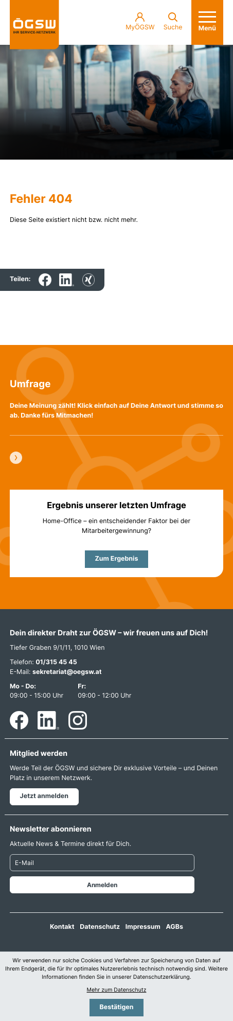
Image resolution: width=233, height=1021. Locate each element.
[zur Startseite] (34, 24)
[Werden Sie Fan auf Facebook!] (19, 720)
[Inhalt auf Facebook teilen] (45, 279)
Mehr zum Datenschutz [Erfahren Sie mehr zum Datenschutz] (117, 990)
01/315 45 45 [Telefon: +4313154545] (56, 662)
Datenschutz (100, 927)
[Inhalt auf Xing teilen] (88, 279)
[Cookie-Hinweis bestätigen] (116, 1007)
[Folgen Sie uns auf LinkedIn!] (48, 720)
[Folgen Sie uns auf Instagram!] (77, 720)
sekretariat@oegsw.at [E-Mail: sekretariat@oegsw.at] (67, 672)
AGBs (174, 927)
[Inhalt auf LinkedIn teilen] (66, 279)
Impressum (143, 927)
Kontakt (62, 927)
